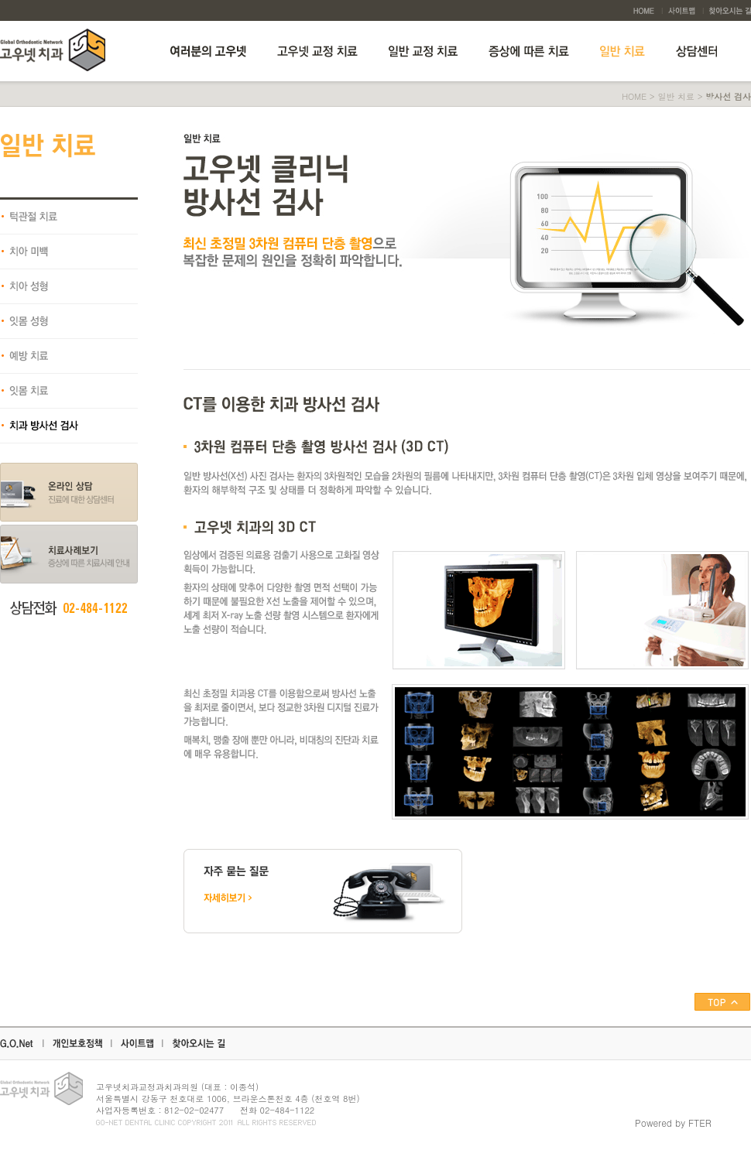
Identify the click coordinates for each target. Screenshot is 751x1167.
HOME (634, 96)
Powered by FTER (673, 1122)
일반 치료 (675, 96)
